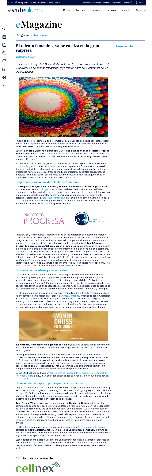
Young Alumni (23, 3)
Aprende (80, 10)
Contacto (127, 3)
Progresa (46, 189)
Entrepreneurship (45, 3)
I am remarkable (89, 427)
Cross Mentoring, (71, 295)
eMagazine (22, 35)
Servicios (141, 10)
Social (57, 3)
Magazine (39, 25)
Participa (111, 10)
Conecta (95, 10)
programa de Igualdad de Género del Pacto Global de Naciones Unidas (61, 374)
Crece (66, 10)
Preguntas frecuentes (112, 3)
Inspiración (41, 35)
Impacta (126, 10)
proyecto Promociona (54, 197)
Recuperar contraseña (92, 3)
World (33, 3)
